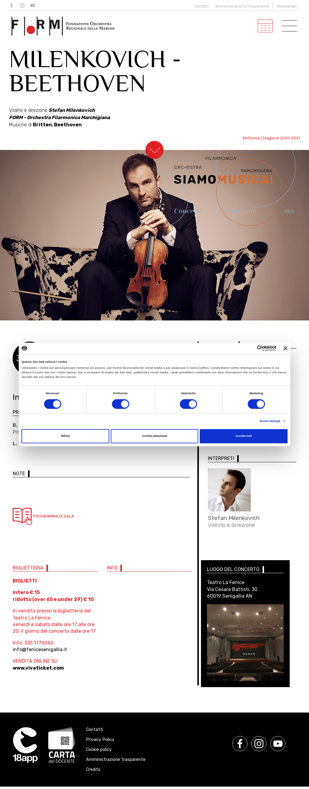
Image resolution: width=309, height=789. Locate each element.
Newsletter (287, 6)
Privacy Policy (100, 742)
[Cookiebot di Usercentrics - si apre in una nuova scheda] (250, 348)
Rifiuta (65, 436)
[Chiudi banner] (285, 348)
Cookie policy (99, 752)
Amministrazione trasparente (242, 6)
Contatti (200, 6)
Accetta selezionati (154, 436)
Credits (93, 771)
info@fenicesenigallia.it (40, 652)
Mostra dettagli (270, 421)
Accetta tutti (243, 436)
